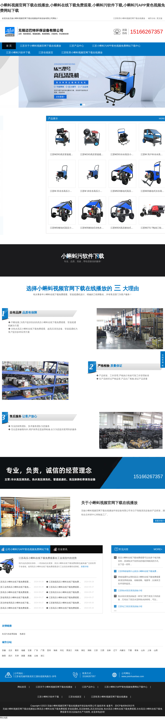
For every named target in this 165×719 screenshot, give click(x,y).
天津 (17, 656)
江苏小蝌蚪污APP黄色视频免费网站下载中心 (116, 45)
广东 (36, 650)
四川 (10, 656)
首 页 (9, 45)
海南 (55, 650)
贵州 (49, 650)
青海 (136, 650)
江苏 (96, 650)
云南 (36, 656)
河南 (76, 650)
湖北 (83, 650)
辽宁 (115, 650)
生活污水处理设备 (9, 634)
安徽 (4, 650)
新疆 (23, 656)
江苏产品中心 (76, 45)
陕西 (4, 656)
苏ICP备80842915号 (125, 706)
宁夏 (130, 650)
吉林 (109, 650)
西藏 (30, 656)
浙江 (42, 656)
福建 (23, 650)
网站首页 (22, 687)
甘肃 (30, 650)
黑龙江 (69, 650)
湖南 (89, 650)
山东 (143, 650)
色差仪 (22, 634)
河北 (62, 650)
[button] (81, 105)
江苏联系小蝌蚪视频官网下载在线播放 (129, 18)
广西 (42, 650)
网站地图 (4, 718)
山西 (156, 650)
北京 (10, 650)
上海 (149, 650)
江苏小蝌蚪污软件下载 (18, 52)
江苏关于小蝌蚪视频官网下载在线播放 (40, 45)
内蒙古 (122, 650)
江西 (102, 650)
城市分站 (151, 18)
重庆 (17, 650)
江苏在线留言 (46, 52)
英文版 (159, 18)
